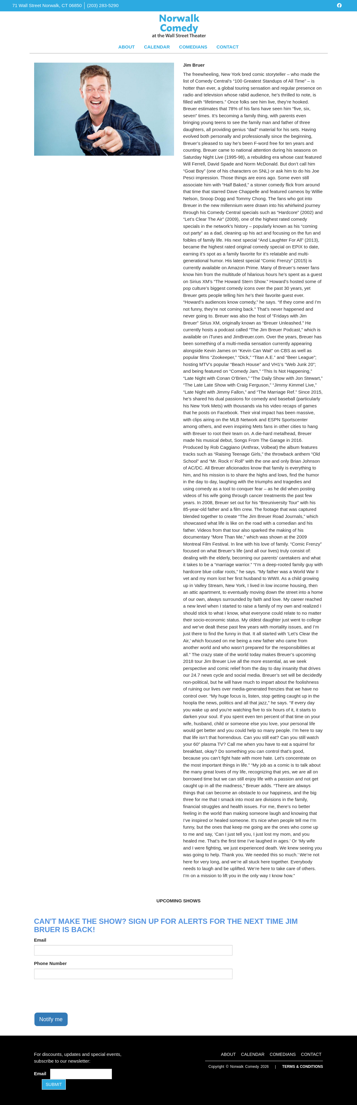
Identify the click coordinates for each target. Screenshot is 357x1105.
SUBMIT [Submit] (54, 1084)
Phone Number (50, 963)
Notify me (51, 1019)
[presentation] (81, 996)
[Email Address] (81, 1074)
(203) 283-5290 (103, 5)
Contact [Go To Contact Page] (227, 46)
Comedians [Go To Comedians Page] (193, 46)
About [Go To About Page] (126, 46)
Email (40, 940)
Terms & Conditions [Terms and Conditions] (302, 1066)
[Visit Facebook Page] (339, 5)
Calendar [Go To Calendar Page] (157, 46)
